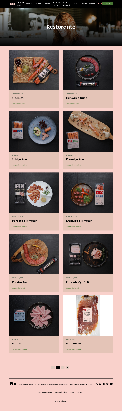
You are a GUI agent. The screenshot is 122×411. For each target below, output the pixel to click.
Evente (92, 4)
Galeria (84, 4)
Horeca (38, 4)
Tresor (75, 4)
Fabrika (47, 4)
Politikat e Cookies (76, 392)
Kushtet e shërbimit (45, 392)
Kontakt (108, 4)
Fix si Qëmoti (66, 3)
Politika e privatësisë (61, 392)
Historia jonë (20, 3)
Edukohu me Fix (56, 3)
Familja (29, 4)
